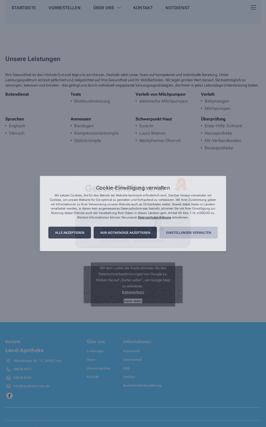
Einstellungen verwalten (188, 233)
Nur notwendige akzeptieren (125, 233)
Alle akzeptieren (70, 233)
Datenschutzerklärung (154, 217)
